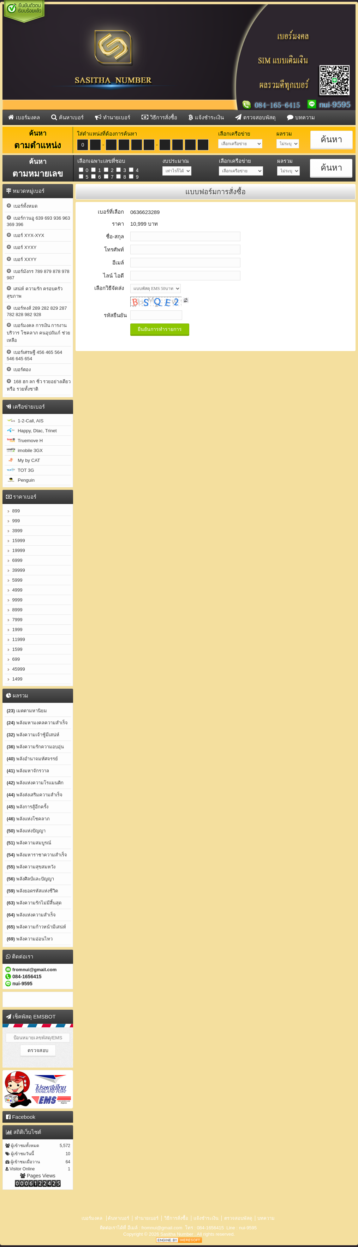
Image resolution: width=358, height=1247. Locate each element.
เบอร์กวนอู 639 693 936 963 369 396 (38, 221)
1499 (15, 679)
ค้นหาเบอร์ (67, 117)
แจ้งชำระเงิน (206, 117)
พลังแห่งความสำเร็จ (31, 915)
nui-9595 (248, 1227)
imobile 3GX (25, 450)
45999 (16, 669)
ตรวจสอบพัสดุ (255, 117)
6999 (15, 560)
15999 (16, 540)
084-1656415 (210, 1227)
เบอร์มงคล (24, 117)
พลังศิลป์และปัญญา (30, 878)
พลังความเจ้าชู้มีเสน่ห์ (33, 734)
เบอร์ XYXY (22, 247)
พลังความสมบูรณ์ (29, 842)
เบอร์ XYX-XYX (25, 235)
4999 (15, 590)
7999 (15, 619)
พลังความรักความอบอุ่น (35, 746)
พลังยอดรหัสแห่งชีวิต (32, 890)
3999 (15, 530)
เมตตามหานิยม (27, 710)
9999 (15, 599)
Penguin (21, 480)
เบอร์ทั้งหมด (22, 206)
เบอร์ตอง (19, 369)
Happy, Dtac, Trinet (32, 430)
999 (13, 520)
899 (13, 510)
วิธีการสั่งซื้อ (159, 117)
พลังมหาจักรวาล (28, 770)
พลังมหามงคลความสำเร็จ (37, 722)
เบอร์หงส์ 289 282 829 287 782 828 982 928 (37, 311)
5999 (15, 580)
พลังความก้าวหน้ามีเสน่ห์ (36, 927)
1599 (15, 649)
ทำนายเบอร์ (112, 117)
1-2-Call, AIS (25, 420)
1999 (15, 629)
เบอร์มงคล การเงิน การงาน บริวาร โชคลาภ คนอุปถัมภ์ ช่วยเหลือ (38, 333)
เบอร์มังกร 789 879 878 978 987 (38, 274)
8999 (15, 609)
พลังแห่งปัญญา (26, 830)
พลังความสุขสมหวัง (31, 866)
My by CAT (23, 460)
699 (13, 659)
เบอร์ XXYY (22, 259)
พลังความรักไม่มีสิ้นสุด (34, 902)
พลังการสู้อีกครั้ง (27, 806)
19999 (16, 550)
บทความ (301, 117)
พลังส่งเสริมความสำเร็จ (34, 794)
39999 (16, 570)
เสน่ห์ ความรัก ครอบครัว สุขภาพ (34, 292)
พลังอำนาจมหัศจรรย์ (32, 758)
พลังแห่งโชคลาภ (28, 818)
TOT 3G (20, 470)
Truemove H (25, 440)
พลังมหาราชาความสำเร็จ (37, 854)
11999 (16, 639)
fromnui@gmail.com (162, 1227)
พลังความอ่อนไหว (30, 939)
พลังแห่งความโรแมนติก (35, 782)
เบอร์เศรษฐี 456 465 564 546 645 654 (34, 355)
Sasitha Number (177, 1234)
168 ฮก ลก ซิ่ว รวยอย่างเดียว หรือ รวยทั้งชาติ (39, 385)
